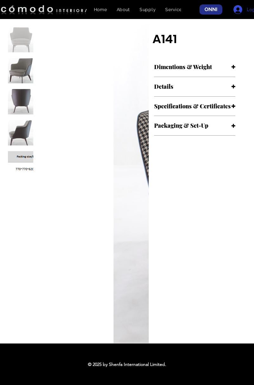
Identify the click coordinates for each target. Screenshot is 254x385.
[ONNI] (210, 9)
